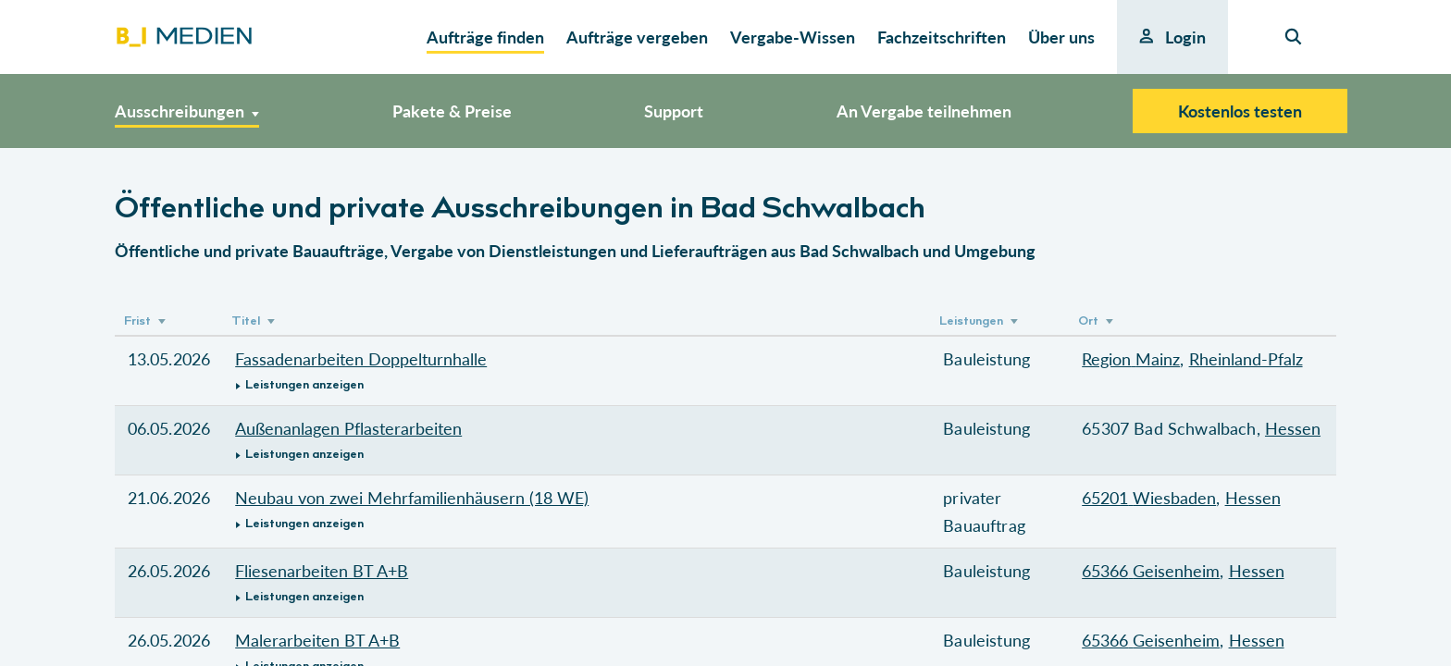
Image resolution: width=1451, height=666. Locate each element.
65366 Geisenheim (1151, 571)
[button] (576, 384)
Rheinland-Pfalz (1246, 359)
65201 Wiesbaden (1149, 497)
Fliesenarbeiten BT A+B (321, 571)
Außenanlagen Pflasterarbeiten (348, 428)
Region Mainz (1131, 359)
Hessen (1293, 428)
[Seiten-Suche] (1293, 37)
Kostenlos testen (1240, 111)
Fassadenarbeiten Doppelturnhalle (361, 359)
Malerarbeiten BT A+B (317, 640)
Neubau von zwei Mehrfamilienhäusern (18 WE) (412, 497)
